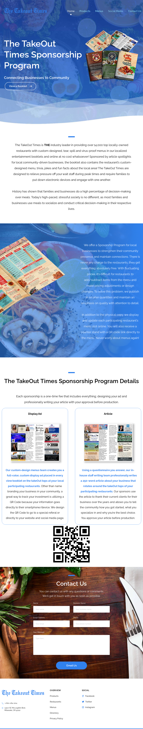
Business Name (79, 603)
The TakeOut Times (25, 11)
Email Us (71, 665)
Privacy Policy (56, 718)
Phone (75, 618)
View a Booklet (18, 86)
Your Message (38, 632)
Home (71, 11)
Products (84, 11)
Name (35, 603)
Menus (99, 11)
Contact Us (134, 11)
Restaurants (55, 701)
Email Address (39, 618)
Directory (54, 713)
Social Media (115, 11)
